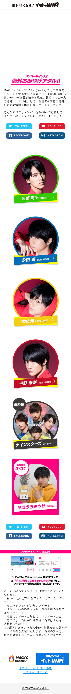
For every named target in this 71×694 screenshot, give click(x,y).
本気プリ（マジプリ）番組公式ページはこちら (35, 670)
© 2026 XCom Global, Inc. (35, 688)
